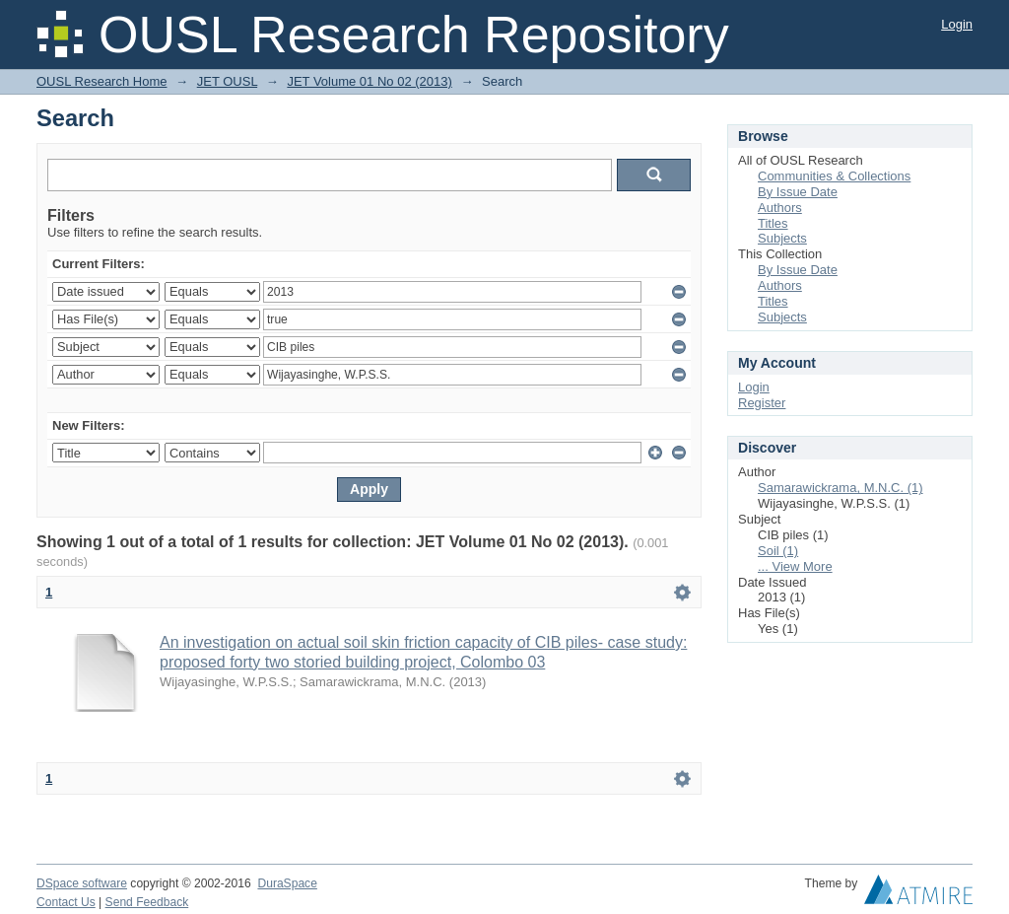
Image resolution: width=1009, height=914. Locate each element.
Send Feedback (147, 902)
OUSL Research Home (101, 81)
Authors (780, 207)
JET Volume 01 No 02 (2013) (369, 81)
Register (761, 402)
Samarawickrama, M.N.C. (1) (840, 487)
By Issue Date (798, 191)
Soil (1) (778, 550)
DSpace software (81, 883)
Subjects (782, 238)
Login (957, 24)
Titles (773, 223)
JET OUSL (227, 81)
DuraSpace (286, 883)
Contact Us (66, 902)
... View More (795, 566)
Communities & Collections (834, 176)
